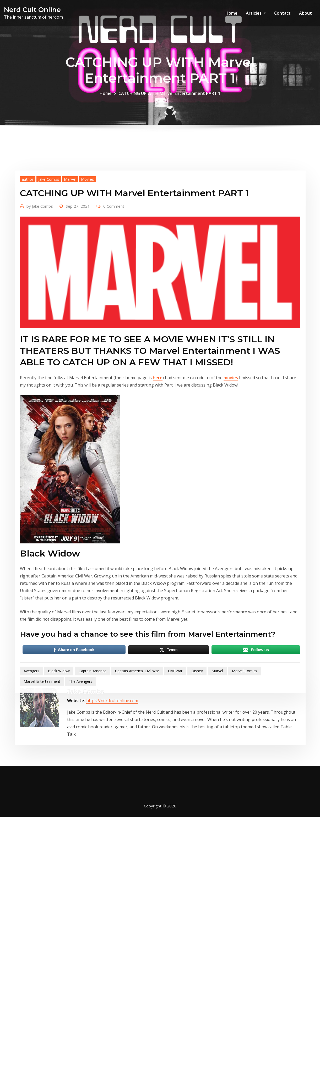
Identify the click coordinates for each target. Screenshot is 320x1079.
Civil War (175, 744)
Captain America (92, 744)
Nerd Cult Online (32, 9)
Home (231, 13)
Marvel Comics (244, 744)
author (28, 253)
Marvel (70, 253)
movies (231, 452)
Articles (256, 13)
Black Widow (59, 744)
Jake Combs (48, 253)
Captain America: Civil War (137, 744)
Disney (197, 744)
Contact (282, 13)
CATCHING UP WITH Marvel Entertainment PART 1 (169, 99)
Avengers (31, 744)
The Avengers (80, 755)
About (305, 13)
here (157, 452)
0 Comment (113, 280)
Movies (87, 253)
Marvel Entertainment (42, 755)
